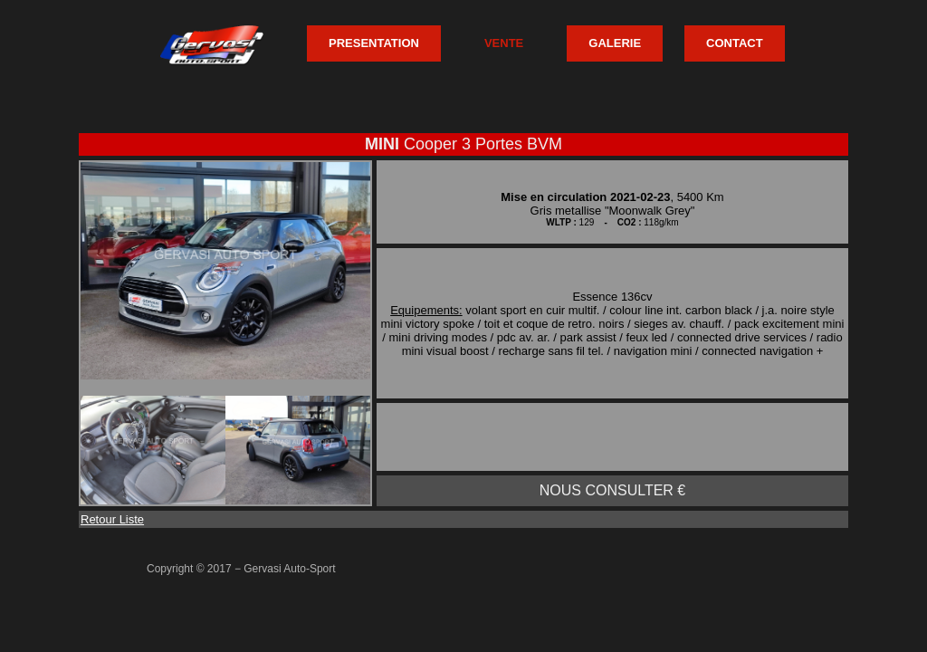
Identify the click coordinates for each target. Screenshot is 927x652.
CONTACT (734, 43)
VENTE (503, 43)
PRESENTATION (374, 43)
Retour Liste (112, 519)
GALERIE (614, 43)
